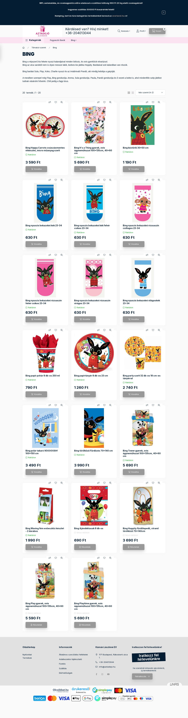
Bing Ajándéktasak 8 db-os (88, 528)
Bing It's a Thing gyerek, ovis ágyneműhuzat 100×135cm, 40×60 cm (93, 150)
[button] (33, 40)
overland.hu (118, 16)
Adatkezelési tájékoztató (70, 659)
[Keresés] (124, 31)
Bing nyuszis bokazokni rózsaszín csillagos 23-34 (141, 226)
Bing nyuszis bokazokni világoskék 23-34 (141, 301)
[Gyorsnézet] (62, 102)
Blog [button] (73, 40)
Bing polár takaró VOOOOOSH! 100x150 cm (42, 452)
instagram (102, 674)
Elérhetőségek (65, 673)
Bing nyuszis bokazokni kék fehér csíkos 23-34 (92, 226)
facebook (96, 674)
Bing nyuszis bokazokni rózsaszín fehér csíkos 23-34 (44, 301)
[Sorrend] (150, 93)
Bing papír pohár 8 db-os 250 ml (43, 375)
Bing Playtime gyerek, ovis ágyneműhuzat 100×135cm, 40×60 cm (93, 606)
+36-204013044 (78, 33)
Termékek (27, 658)
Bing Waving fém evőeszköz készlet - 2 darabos (45, 529)
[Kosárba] (36, 169)
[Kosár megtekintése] (157, 31)
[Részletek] (85, 547)
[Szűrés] (3, 53)
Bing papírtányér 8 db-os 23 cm (91, 375)
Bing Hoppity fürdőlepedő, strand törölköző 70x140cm (141, 529)
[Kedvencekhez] (56, 102)
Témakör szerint (39, 47)
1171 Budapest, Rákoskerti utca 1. (113, 656)
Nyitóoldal (27, 654)
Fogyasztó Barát (57, 40)
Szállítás (63, 668)
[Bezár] (163, 12)
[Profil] (141, 31)
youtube (108, 674)
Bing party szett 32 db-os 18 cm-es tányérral (142, 377)
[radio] (133, 93)
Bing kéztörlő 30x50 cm (136, 147)
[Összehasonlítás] (50, 102)
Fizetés (62, 664)
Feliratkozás (140, 676)
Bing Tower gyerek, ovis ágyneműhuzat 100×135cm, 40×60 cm (142, 453)
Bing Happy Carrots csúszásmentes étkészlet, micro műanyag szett (45, 149)
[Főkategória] (24, 47)
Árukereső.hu (81, 692)
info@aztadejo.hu (107, 667)
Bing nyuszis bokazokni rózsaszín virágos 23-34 (92, 301)
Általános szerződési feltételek (73, 654)
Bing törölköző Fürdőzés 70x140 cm (93, 450)
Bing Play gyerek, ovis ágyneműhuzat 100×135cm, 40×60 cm (44, 606)
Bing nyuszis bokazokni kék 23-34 (44, 225)
